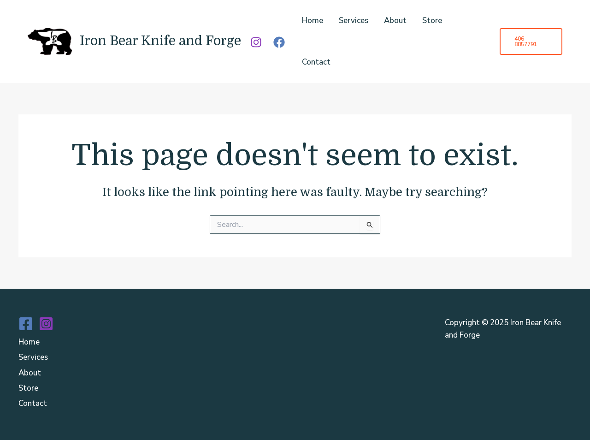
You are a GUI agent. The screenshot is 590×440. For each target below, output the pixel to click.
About (395, 20)
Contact (316, 62)
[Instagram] (256, 42)
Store (432, 20)
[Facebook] (279, 42)
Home (312, 20)
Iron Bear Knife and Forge (160, 41)
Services (353, 20)
